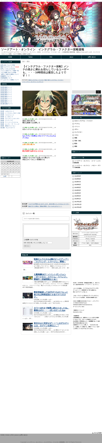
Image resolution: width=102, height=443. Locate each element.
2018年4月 (77, 190)
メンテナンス (40, 81)
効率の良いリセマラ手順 (7, 65)
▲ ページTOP (97, 433)
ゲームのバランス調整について (9, 80)
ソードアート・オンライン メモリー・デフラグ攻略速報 (86, 166)
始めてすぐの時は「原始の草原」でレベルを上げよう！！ (45, 206)
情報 (75, 138)
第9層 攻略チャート (6, 102)
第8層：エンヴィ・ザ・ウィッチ (9, 124)
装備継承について (5, 76)
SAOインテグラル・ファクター (36, 80)
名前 (25, 245)
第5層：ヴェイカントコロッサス (9, 118)
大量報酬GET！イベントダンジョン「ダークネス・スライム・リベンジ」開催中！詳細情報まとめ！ (51, 279)
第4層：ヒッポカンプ (6, 116)
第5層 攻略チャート (6, 94)
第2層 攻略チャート (6, 89)
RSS (51, 57)
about (71, 57)
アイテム (77, 123)
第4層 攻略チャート (6, 93)
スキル (76, 135)
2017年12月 (77, 201)
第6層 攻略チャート (6, 96)
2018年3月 (77, 193)
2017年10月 (77, 207)
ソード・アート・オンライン (29, 81)
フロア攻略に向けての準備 (8, 72)
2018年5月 (77, 187)
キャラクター (78, 132)
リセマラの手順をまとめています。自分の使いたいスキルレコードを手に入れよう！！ (53, 204)
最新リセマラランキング (7, 67)
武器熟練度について (6, 78)
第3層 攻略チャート (6, 91)
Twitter (30, 57)
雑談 (75, 146)
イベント (77, 126)
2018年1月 (77, 198)
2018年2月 (77, 196)
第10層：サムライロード (7, 127)
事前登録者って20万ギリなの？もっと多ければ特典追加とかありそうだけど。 (51, 296)
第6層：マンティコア (6, 120)
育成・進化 (77, 140)
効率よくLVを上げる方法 (7, 69)
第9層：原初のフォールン (8, 126)
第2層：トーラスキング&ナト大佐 (10, 113)
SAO (48, 80)
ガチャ (76, 129)
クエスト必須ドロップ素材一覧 (9, 70)
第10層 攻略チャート (6, 104)
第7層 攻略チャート (6, 98)
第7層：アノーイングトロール (9, 122)
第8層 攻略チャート (6, 100)
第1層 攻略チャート (6, 87)
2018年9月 (77, 176)
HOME (10, 57)
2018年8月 (77, 179)
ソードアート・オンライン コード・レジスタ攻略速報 (86, 161)
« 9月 (4, 176)
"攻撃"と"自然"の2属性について (9, 74)
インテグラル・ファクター (56, 80)
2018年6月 (77, 184)
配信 (46, 80)
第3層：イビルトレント (7, 115)
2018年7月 (77, 181)
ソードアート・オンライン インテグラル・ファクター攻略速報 (42, 49)
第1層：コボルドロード (7, 111)
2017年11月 (77, 204)
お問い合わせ (92, 57)
